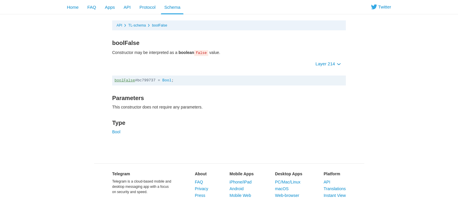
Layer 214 (328, 63)
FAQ (91, 7)
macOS (282, 188)
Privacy (201, 188)
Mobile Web (240, 195)
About (201, 174)
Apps (110, 7)
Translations (335, 188)
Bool (166, 80)
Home (73, 7)
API (127, 7)
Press (200, 195)
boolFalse (159, 25)
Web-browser (287, 195)
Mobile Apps (242, 174)
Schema (172, 7)
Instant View (335, 195)
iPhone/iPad (241, 182)
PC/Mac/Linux (287, 182)
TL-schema (137, 25)
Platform (332, 174)
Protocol (147, 7)
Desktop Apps (288, 174)
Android (237, 188)
